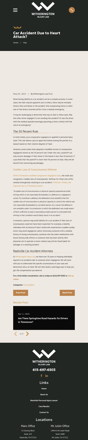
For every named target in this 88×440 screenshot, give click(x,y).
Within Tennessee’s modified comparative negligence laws (37, 147)
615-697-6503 (44, 341)
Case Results (44, 378)
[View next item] (27, 305)
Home (44, 360)
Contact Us (44, 383)
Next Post (67, 264)
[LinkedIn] (46, 347)
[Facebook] (41, 347)
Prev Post (20, 264)
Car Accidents (28, 256)
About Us (44, 366)
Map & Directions (28, 412)
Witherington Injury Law (25, 228)
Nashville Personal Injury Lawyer (44, 372)
